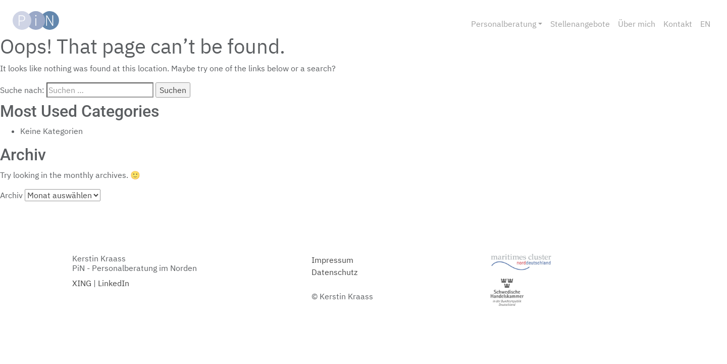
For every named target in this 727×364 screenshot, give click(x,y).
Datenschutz (334, 272)
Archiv (11, 195)
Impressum (332, 260)
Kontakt (677, 24)
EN (705, 24)
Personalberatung (503, 24)
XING (81, 283)
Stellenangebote (580, 24)
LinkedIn (113, 283)
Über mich (636, 24)
